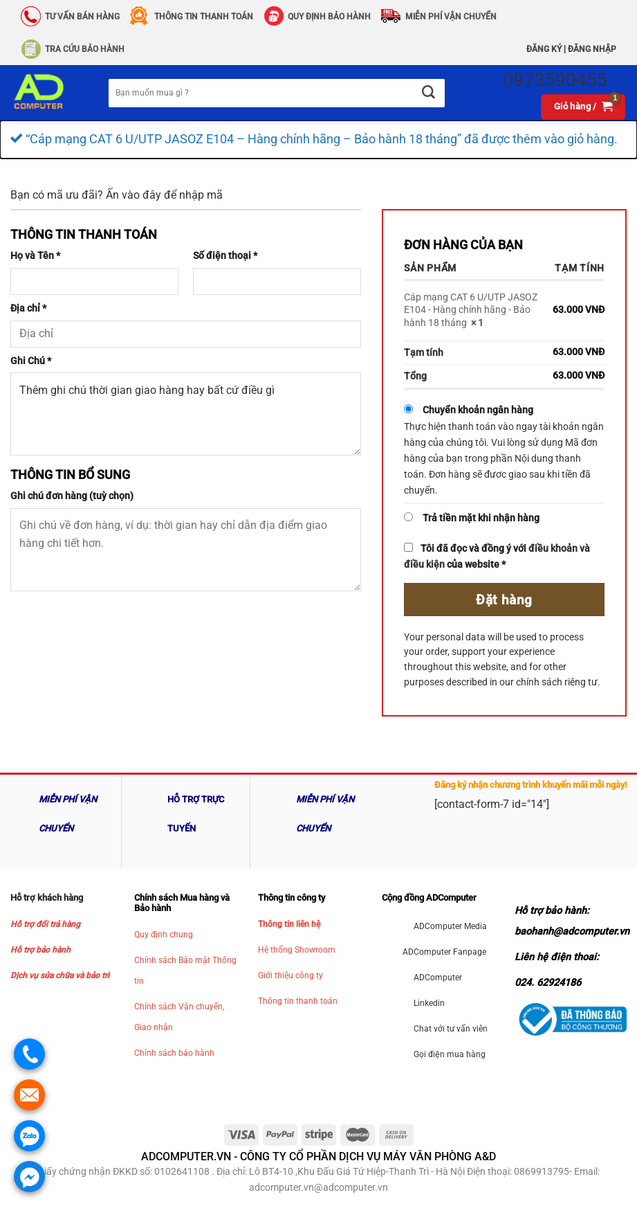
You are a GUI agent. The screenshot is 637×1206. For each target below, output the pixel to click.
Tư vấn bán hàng (82, 16)
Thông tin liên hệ (289, 924)
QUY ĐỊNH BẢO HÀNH (329, 16)
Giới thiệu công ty (290, 975)
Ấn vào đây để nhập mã (164, 194)
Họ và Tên (35, 256)
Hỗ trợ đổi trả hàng (45, 924)
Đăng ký (544, 49)
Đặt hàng (504, 600)
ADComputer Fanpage (444, 952)
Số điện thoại (225, 256)
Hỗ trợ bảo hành (40, 950)
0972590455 (555, 79)
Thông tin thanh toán (298, 1001)
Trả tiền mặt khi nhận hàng (481, 518)
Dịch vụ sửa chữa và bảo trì (59, 975)
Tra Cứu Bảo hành (84, 49)
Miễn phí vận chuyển (451, 16)
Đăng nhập (592, 49)
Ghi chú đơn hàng (71, 496)
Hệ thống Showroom (296, 950)
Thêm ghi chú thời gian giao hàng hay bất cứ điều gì (185, 414)
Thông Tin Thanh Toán (203, 16)
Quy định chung (163, 934)
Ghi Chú (30, 361)
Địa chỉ (28, 308)
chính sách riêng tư (557, 681)
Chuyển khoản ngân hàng (478, 410)
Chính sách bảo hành (174, 1053)
